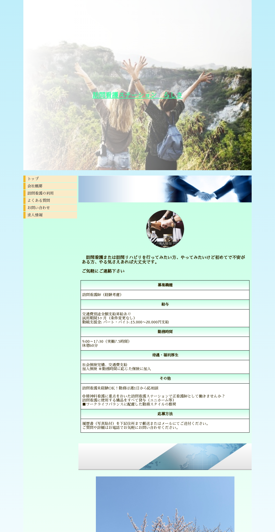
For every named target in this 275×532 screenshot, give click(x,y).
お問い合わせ (38, 208)
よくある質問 (38, 200)
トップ (33, 179)
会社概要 (34, 186)
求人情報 (34, 215)
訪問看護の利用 (40, 193)
